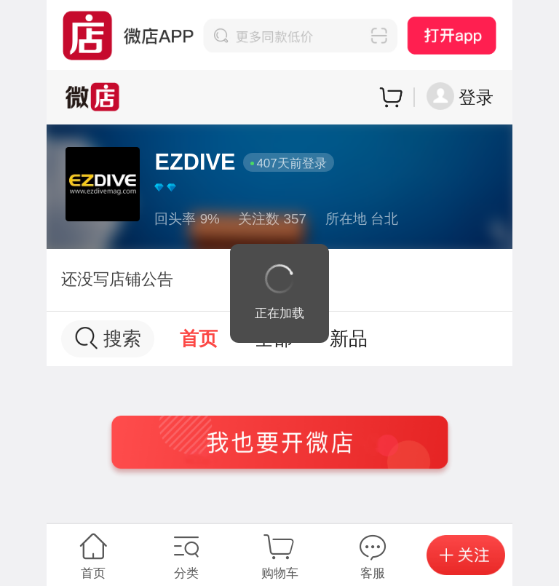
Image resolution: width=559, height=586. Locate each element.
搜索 (108, 338)
